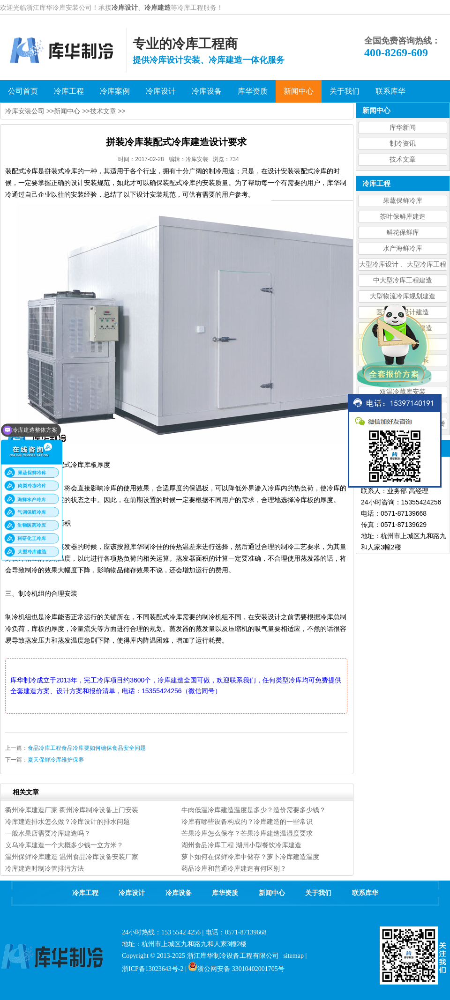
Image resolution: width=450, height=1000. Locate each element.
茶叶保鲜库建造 (403, 216)
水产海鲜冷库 (402, 248)
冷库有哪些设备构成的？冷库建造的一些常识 (247, 821)
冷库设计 (125, 7)
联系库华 (365, 892)
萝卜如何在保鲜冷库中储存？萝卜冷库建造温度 (250, 856)
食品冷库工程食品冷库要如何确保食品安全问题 (87, 748)
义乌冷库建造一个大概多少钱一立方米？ (64, 845)
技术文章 (403, 159)
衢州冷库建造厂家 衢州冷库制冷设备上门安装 (71, 810)
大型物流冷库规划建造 (402, 296)
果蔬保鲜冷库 (402, 200)
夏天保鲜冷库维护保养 (56, 759)
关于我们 (318, 892)
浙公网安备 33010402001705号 (236, 968)
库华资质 (225, 892)
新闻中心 (67, 111)
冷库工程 (85, 892)
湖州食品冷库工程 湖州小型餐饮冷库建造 (241, 845)
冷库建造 (157, 7)
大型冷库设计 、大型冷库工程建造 (402, 266)
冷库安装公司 (25, 111)
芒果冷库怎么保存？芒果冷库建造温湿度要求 (247, 833)
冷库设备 (178, 892)
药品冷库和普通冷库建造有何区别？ (233, 868)
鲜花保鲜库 (402, 232)
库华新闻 (403, 127)
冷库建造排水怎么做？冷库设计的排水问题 (67, 821)
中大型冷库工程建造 (402, 280)
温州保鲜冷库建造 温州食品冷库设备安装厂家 (71, 856)
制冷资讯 (403, 143)
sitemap (293, 955)
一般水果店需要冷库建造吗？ (47, 833)
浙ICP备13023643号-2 (152, 968)
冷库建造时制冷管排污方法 (44, 868)
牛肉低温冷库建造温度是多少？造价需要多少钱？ (253, 810)
